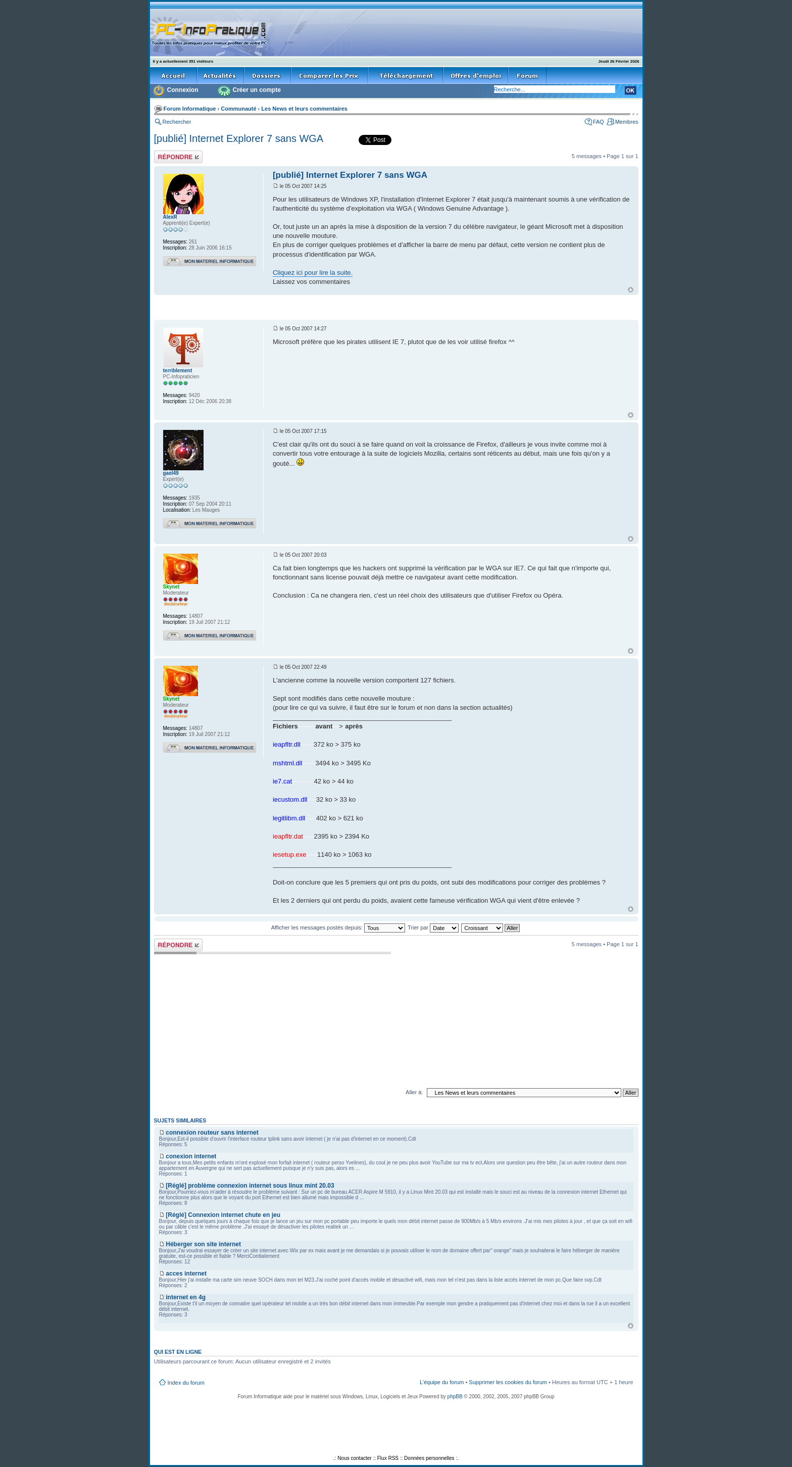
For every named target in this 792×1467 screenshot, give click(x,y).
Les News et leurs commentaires (304, 109)
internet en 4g (186, 1297)
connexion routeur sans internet (212, 1132)
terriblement (177, 370)
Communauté (238, 109)
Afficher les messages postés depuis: (338, 927)
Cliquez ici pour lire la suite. (313, 272)
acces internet (186, 1273)
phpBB (455, 1396)
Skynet (171, 587)
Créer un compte (257, 89)
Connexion (183, 89)
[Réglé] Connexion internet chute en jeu (223, 1214)
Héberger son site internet (203, 1244)
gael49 (171, 473)
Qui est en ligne (178, 1352)
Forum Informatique (190, 109)
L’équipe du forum (442, 1382)
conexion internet (191, 1156)
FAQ (598, 122)
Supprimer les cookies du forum (508, 1382)
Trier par (433, 927)
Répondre (178, 157)
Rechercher (177, 122)
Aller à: (414, 1092)
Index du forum (186, 1383)
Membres (626, 122)
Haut (630, 289)
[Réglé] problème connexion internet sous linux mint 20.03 (250, 1185)
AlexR (170, 217)
